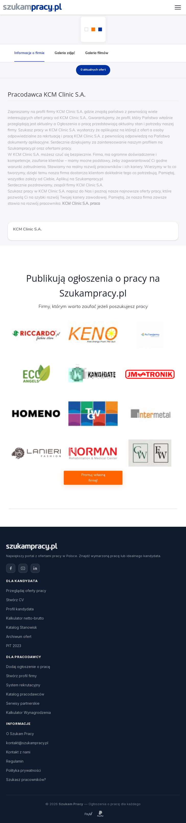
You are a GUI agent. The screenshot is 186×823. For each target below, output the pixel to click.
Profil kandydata (20, 609)
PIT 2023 (13, 646)
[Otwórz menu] (178, 7)
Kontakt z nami (18, 752)
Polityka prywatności (23, 770)
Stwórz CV (15, 600)
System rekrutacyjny (23, 685)
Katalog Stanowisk (21, 627)
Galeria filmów (96, 53)
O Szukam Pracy (20, 733)
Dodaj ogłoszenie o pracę (28, 666)
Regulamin (14, 761)
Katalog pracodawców (25, 694)
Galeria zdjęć (65, 53)
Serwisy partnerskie (23, 703)
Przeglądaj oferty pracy (26, 590)
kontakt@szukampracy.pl (27, 743)
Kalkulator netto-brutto (25, 618)
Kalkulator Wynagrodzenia (28, 712)
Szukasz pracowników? (26, 779)
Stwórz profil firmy (21, 676)
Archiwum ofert (18, 636)
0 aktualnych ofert (93, 70)
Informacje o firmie (29, 53)
